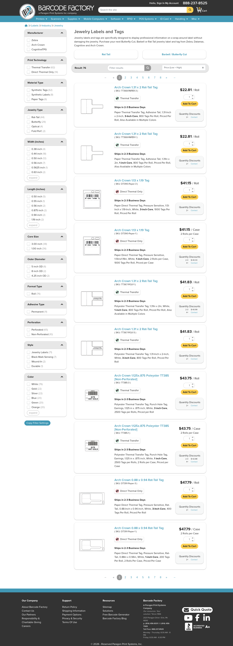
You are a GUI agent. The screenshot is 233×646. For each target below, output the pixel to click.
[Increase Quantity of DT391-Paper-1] (193, 538)
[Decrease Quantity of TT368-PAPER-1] (193, 145)
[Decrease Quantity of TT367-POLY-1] (193, 290)
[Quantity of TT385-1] (187, 438)
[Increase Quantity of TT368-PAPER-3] (193, 95)
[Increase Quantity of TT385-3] (193, 384)
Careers (26, 626)
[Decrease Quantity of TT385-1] (193, 440)
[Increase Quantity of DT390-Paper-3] (193, 188)
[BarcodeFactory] (27, 10)
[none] (195, 19)
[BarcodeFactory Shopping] (199, 10)
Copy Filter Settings (37, 423)
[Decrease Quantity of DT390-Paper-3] (193, 191)
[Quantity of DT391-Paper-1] (187, 539)
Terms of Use (69, 622)
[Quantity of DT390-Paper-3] (187, 190)
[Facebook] (197, 617)
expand (33, 178)
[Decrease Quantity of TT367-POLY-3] (193, 340)
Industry (46, 25)
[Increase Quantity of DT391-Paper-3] (193, 488)
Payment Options (71, 614)
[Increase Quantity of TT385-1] (193, 437)
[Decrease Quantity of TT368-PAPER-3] (193, 98)
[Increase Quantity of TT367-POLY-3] (193, 337)
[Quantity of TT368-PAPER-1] (187, 143)
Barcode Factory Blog (115, 618)
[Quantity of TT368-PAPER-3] (187, 97)
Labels (35, 25)
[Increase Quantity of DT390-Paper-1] (193, 238)
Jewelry (58, 25)
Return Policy (69, 607)
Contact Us (28, 611)
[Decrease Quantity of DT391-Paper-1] (193, 540)
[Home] (26, 25)
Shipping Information (73, 611)
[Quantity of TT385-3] (187, 385)
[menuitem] (41, 19)
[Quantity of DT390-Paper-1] (187, 240)
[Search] (190, 10)
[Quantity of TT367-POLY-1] (187, 289)
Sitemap (107, 607)
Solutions (108, 611)
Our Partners (29, 614)
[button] (61, 32)
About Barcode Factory (34, 607)
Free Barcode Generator (116, 614)
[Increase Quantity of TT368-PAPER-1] (193, 142)
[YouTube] (188, 618)
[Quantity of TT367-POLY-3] (187, 339)
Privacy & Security (72, 618)
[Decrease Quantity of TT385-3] (193, 386)
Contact (194, 117)
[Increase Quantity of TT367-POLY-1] (193, 288)
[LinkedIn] (207, 618)
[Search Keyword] (142, 10)
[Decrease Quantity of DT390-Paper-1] (193, 241)
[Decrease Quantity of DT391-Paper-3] (193, 491)
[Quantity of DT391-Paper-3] (187, 489)
